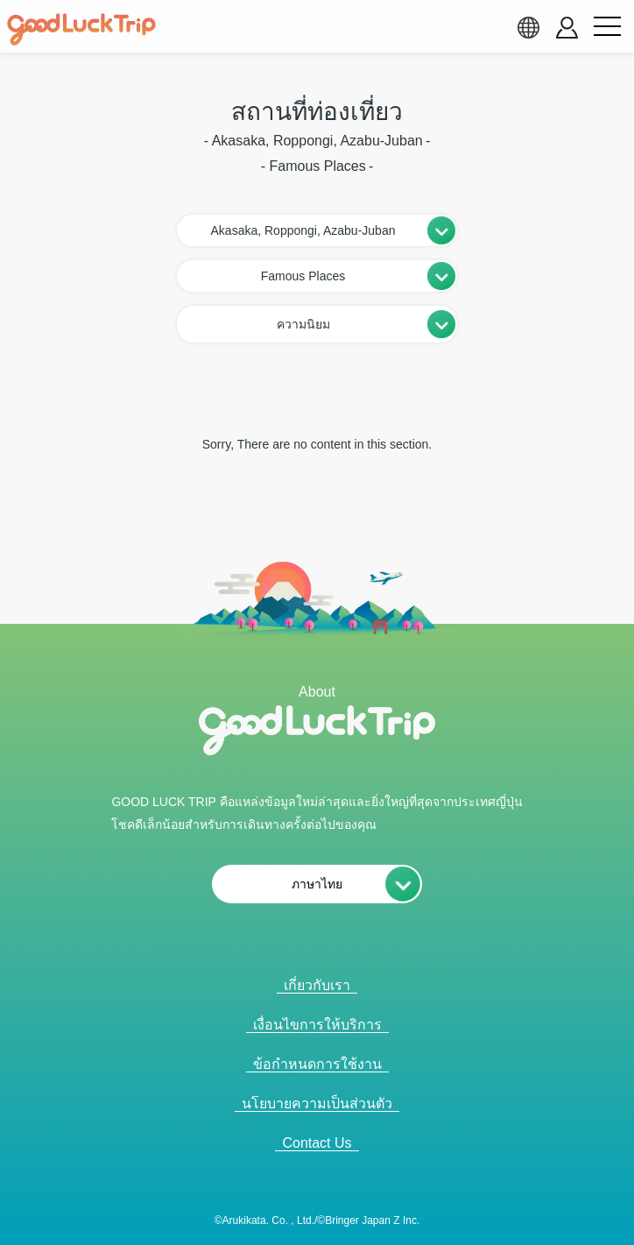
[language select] (528, 27)
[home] (81, 30)
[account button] (567, 28)
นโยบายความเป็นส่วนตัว (317, 1103)
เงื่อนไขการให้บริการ (317, 1024)
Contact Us (316, 1142)
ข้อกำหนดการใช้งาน (317, 1064)
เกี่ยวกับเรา (317, 985)
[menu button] (607, 27)
